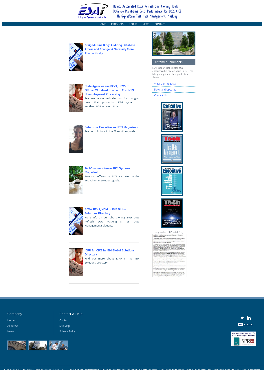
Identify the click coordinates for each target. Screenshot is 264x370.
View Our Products (165, 83)
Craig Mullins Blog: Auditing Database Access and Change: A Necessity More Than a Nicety (110, 49)
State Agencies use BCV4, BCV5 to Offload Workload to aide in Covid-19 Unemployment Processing (109, 90)
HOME (102, 24)
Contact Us (160, 95)
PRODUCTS (117, 24)
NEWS (145, 24)
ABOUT (133, 24)
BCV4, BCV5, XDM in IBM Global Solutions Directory (105, 211)
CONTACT (160, 24)
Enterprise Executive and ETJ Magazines (111, 127)
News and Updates (165, 89)
